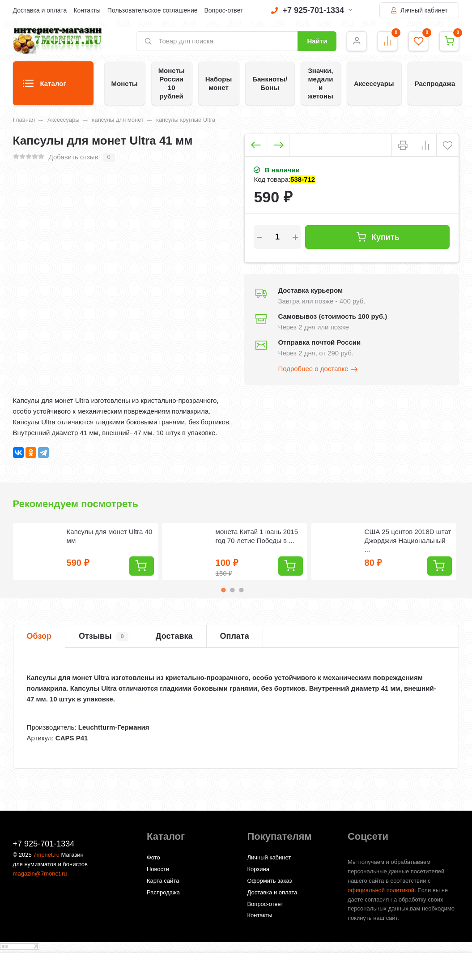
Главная (24, 119)
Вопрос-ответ (223, 10)
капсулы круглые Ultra (185, 119)
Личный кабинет (419, 10)
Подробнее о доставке (318, 369)
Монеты (124, 83)
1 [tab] (223, 589)
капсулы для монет (117, 119)
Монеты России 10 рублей (171, 83)
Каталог (44, 86)
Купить (378, 237)
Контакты (86, 10)
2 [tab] (232, 589)
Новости (158, 869)
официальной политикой (381, 890)
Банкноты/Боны (269, 83)
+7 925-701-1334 (312, 10)
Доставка (174, 636)
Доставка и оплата (40, 10)
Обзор (39, 636)
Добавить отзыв (73, 157)
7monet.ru (46, 854)
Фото (153, 857)
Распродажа (435, 83)
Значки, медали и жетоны (320, 83)
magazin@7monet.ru (40, 873)
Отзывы (103, 636)
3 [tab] (241, 589)
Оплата (234, 636)
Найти (317, 41)
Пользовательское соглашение (152, 10)
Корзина (258, 869)
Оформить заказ (269, 880)
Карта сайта (163, 880)
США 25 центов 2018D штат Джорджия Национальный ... (408, 540)
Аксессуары (374, 83)
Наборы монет (218, 83)
